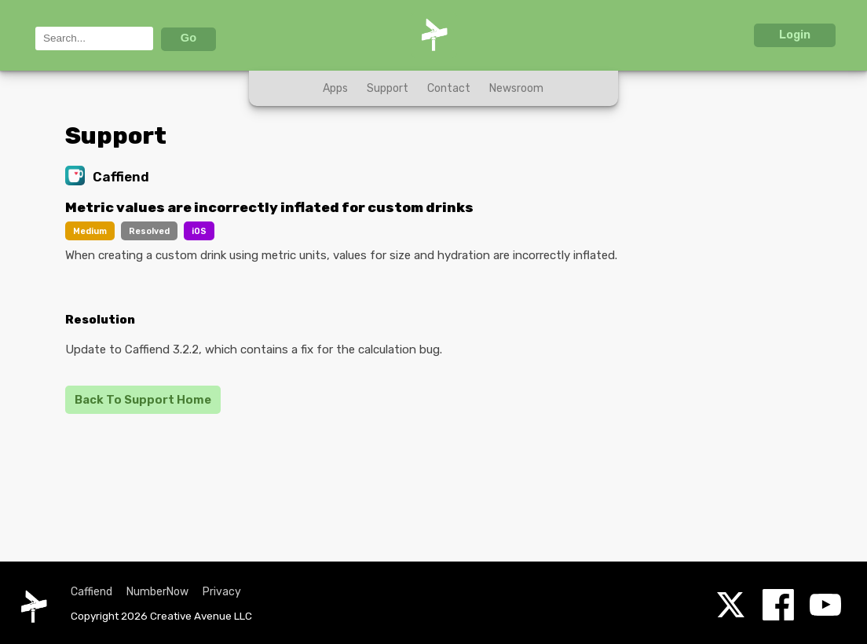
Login (794, 34)
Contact (448, 88)
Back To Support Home (143, 400)
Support (387, 88)
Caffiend (91, 591)
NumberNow (157, 591)
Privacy (222, 591)
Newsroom (516, 88)
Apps (335, 88)
